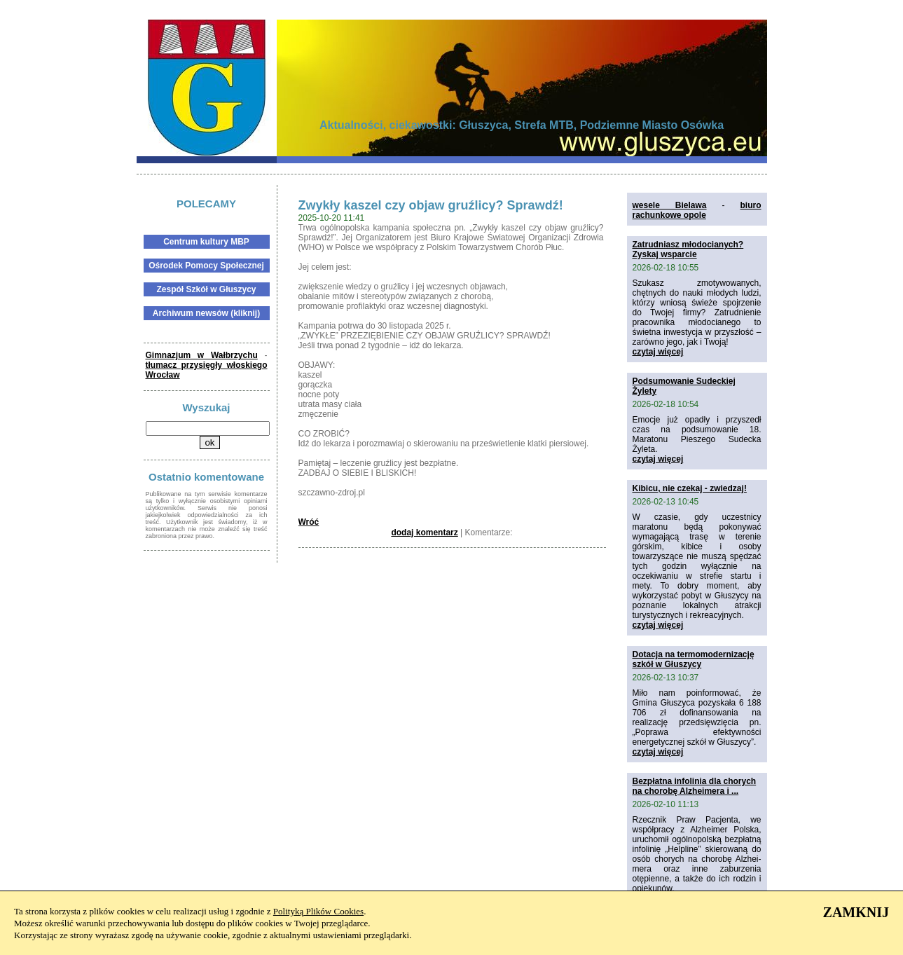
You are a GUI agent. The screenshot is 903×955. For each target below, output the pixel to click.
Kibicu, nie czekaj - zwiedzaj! (690, 488)
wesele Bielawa (670, 205)
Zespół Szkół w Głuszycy (206, 289)
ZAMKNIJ (856, 912)
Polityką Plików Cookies (318, 911)
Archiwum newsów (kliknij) (206, 313)
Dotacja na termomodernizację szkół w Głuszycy (693, 659)
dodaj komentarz (424, 532)
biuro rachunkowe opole (697, 210)
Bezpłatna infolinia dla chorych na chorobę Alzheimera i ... (695, 786)
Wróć (308, 522)
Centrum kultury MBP (206, 242)
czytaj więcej (658, 352)
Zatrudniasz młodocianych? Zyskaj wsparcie (688, 249)
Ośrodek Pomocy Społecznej (206, 265)
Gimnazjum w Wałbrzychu (202, 355)
